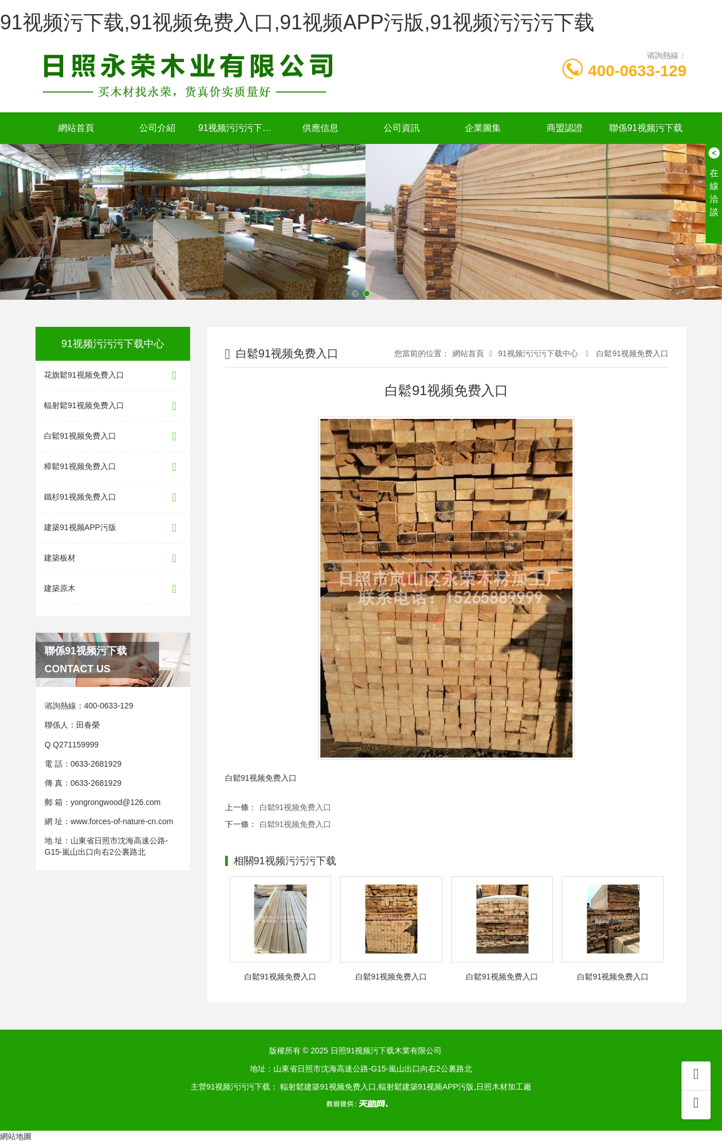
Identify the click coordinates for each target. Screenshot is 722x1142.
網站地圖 (16, 1136)
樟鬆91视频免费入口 (113, 467)
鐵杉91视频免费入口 (113, 497)
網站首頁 (76, 128)
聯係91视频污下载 (646, 128)
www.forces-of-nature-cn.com (122, 821)
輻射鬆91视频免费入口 (113, 406)
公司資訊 (402, 128)
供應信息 (320, 128)
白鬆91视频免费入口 (113, 436)
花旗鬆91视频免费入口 (113, 375)
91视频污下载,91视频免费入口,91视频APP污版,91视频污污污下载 (297, 22)
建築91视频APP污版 (113, 528)
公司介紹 (157, 128)
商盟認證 (565, 128)
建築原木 (113, 589)
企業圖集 (483, 128)
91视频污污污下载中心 (239, 128)
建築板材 (113, 558)
